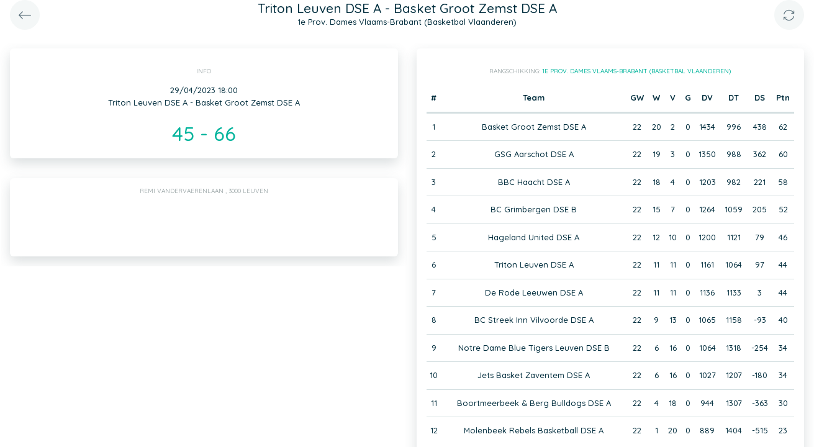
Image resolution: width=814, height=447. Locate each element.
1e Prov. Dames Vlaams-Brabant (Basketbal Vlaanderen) (636, 71)
